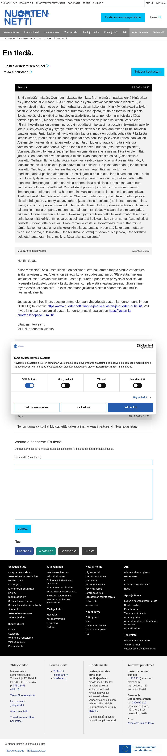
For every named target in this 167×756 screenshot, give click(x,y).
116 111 (135, 678)
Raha (126, 588)
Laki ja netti (91, 601)
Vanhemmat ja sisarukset (20, 637)
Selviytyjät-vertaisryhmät (59, 595)
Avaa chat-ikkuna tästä (141, 723)
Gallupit (98, 3)
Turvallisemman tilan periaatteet (22, 719)
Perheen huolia (15, 646)
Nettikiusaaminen (94, 593)
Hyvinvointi (52, 623)
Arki (49, 38)
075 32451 (19, 685)
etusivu (10, 38)
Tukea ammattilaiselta (135, 613)
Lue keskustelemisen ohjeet (26, 66)
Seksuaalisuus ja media (20, 601)
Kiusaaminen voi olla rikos (60, 587)
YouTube (59, 678)
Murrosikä (52, 614)
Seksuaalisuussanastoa (20, 613)
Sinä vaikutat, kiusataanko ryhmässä (60, 582)
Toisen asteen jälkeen (96, 629)
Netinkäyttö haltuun (95, 584)
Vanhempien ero (16, 642)
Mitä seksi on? (15, 580)
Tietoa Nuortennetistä (22, 695)
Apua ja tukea (132, 595)
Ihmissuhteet (16, 624)
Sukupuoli (13, 609)
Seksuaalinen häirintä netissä (100, 597)
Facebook (24, 551)
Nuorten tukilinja (132, 605)
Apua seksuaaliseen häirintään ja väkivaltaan (140, 623)
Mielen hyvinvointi (56, 619)
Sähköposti (69, 551)
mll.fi (13, 689)
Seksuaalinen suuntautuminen (23, 576)
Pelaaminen (91, 580)
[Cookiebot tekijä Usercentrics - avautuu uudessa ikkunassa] (139, 346)
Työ (87, 633)
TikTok (57, 671)
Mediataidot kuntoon (96, 576)
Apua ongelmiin (132, 617)
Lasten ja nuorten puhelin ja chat (140, 601)
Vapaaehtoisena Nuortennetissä (140, 648)
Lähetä (23, 528)
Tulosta (89, 551)
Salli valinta (83, 407)
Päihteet (51, 627)
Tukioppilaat (9, 3)
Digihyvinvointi (93, 572)
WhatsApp (46, 551)
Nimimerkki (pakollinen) (28, 457)
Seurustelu (13, 633)
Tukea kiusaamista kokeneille (61, 591)
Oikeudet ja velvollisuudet (137, 584)
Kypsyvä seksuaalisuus (20, 572)
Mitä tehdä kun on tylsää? (137, 572)
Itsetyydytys (14, 584)
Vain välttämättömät (36, 407)
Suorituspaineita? (17, 597)
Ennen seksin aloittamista (21, 588)
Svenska (160, 3)
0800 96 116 (139, 702)
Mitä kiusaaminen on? (58, 572)
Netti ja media (94, 566)
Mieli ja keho (54, 609)
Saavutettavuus (15, 750)
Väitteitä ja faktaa (16, 617)
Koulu (88, 621)
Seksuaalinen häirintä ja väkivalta (25, 605)
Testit (86, 3)
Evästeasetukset (36, 750)
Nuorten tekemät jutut (50, 3)
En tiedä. (62, 38)
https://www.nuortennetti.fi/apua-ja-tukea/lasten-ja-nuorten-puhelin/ (94, 306)
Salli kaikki (130, 407)
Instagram (59, 674)
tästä (91, 710)
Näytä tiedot (140, 397)
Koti (126, 580)
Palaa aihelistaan (18, 72)
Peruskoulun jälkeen (96, 625)
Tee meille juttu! (132, 644)
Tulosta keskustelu (147, 71)
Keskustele (26, 3)
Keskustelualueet (31, 38)
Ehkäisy (12, 593)
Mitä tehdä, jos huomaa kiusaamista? (58, 601)
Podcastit (74, 3)
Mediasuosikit (92, 605)
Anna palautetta (19, 711)
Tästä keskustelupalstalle (123, 17)
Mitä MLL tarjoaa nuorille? (137, 640)
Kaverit (11, 629)
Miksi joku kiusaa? (56, 576)
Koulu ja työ (93, 611)
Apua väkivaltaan (132, 628)
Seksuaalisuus (17, 566)
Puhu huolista (131, 609)
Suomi (149, 3)
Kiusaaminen (55, 566)
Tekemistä (130, 635)
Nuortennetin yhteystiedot (17, 703)
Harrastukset (130, 576)
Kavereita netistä (94, 588)
